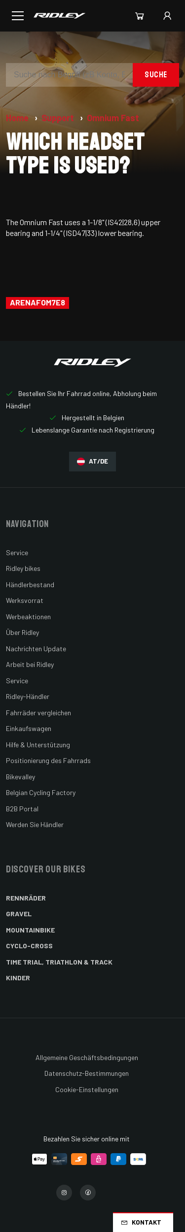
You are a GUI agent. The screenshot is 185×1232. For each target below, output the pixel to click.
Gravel (19, 913)
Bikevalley (20, 776)
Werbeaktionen (28, 616)
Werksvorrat (24, 600)
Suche (156, 74)
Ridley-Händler (27, 696)
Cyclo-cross (29, 945)
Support (58, 117)
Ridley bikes (23, 568)
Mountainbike (30, 930)
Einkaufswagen (28, 728)
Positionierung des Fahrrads (48, 760)
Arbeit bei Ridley (30, 664)
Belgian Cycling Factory (40, 792)
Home (18, 117)
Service (17, 552)
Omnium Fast (113, 117)
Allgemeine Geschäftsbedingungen (87, 1057)
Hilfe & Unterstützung (38, 744)
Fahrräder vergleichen (38, 712)
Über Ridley (22, 632)
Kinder (18, 977)
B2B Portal (22, 808)
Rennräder (26, 898)
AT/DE (92, 461)
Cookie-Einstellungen (86, 1089)
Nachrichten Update (36, 648)
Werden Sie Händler (35, 824)
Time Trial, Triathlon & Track (59, 962)
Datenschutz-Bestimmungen (86, 1073)
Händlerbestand (30, 584)
